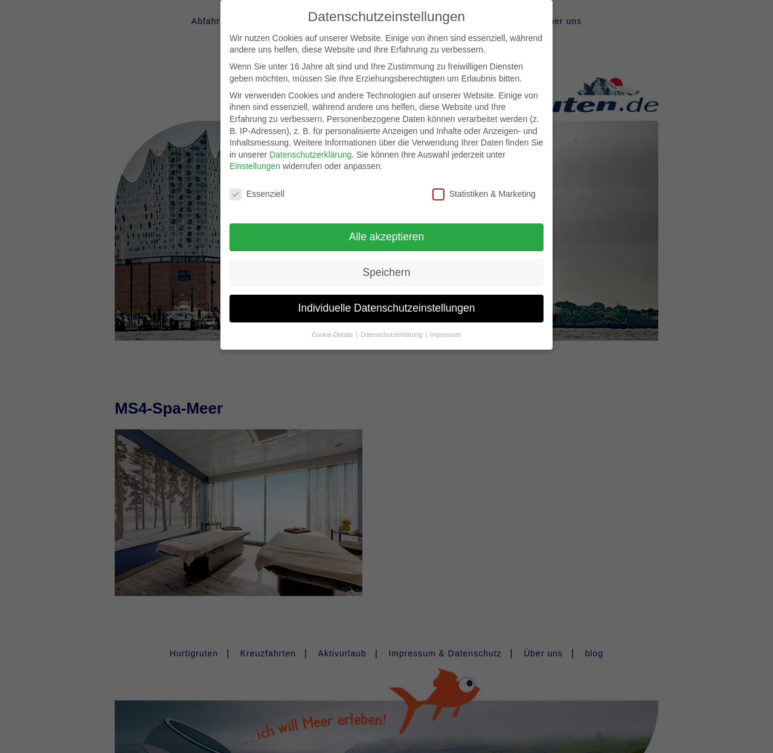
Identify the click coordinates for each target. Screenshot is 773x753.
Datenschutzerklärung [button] (392, 326)
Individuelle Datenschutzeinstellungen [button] (386, 299)
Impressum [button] (445, 326)
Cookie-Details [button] (333, 326)
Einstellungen (254, 157)
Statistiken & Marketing (484, 185)
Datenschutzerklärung (310, 146)
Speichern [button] (387, 264)
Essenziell (256, 185)
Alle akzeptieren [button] (387, 228)
